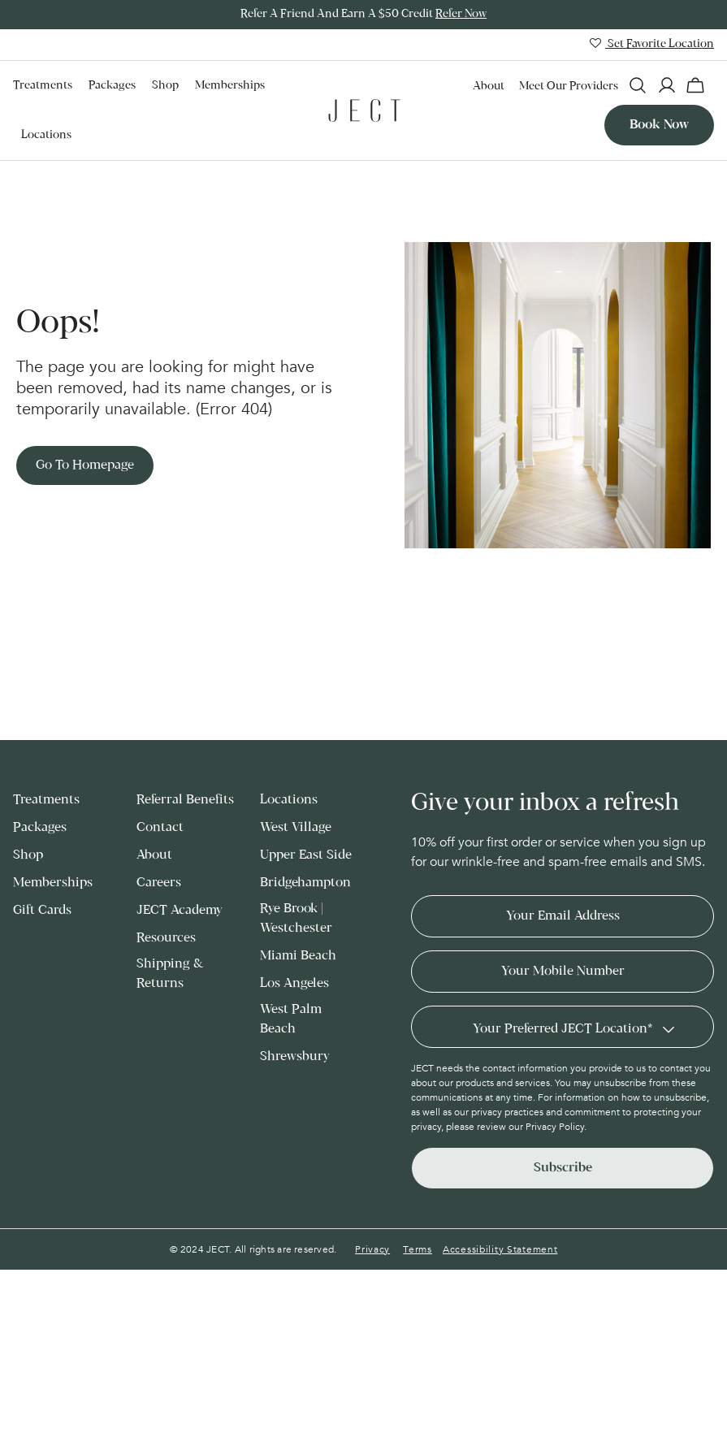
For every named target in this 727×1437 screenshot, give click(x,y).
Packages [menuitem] (112, 85)
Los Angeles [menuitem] (294, 982)
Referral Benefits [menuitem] (185, 799)
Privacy (372, 1248)
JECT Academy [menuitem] (179, 909)
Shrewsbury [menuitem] (295, 1056)
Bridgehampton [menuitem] (305, 882)
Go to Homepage (85, 463)
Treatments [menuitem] (42, 85)
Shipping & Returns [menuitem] (169, 973)
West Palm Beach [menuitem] (291, 1018)
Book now (659, 124)
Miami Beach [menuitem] (298, 955)
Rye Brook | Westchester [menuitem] (296, 917)
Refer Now (461, 14)
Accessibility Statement (500, 1248)
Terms (417, 1248)
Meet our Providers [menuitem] (568, 86)
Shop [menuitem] (165, 85)
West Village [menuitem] (295, 826)
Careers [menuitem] (158, 882)
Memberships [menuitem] (230, 85)
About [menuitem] (488, 86)
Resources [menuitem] (166, 937)
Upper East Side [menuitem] (306, 854)
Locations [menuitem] (46, 134)
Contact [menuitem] (160, 826)
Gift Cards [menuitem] (42, 909)
